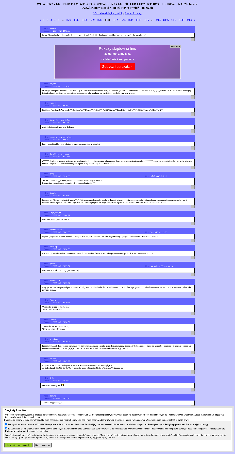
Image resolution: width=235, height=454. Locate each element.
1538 (84, 19)
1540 (99, 19)
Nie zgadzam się (42, 445)
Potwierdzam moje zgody (18, 445)
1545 (138, 19)
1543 (123, 19)
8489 (189, 19)
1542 (115, 19)
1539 (92, 19)
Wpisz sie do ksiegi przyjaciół (107, 13)
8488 (181, 19)
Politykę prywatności (175, 424)
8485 (158, 19)
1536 (68, 19)
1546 (146, 19)
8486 (166, 19)
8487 (173, 19)
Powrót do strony (133, 13)
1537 (76, 19)
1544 (130, 19)
